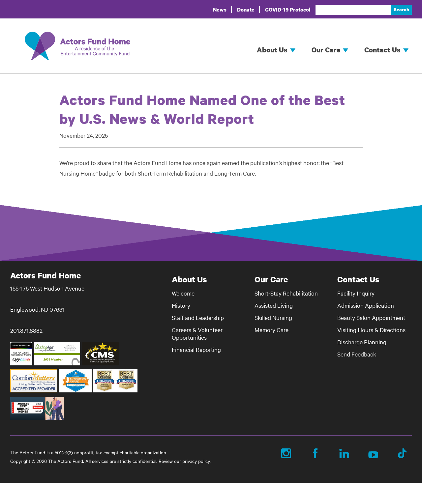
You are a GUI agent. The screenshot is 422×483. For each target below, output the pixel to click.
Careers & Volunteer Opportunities (197, 333)
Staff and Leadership (198, 317)
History (181, 305)
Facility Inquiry (356, 293)
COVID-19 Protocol (287, 9)
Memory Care (271, 329)
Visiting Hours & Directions (371, 329)
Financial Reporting (196, 349)
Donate (246, 9)
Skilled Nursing (273, 317)
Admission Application (365, 305)
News (219, 9)
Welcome (183, 293)
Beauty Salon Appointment (371, 317)
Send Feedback (356, 354)
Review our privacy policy (184, 461)
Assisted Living (274, 305)
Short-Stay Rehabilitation (286, 293)
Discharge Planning (361, 342)
